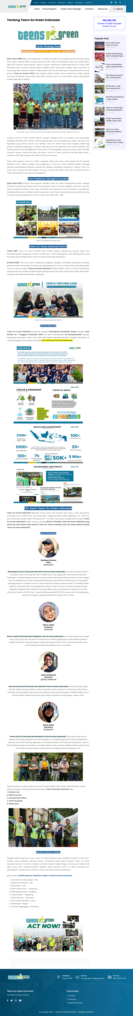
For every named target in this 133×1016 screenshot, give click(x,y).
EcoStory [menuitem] (89, 9)
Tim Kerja (71, 995)
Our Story (43, 3)
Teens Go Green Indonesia (65, 1012)
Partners (70, 3)
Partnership (78, 3)
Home (36, 3)
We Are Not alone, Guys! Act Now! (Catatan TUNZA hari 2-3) (114, 44)
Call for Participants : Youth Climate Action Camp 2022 (114, 65)
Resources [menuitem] (102, 9)
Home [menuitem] (37, 9)
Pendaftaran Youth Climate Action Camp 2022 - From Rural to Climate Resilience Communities (114, 141)
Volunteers (72, 999)
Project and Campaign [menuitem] (71, 9)
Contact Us (88, 3)
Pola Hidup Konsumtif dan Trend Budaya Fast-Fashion (114, 76)
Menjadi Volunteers (75, 1003)
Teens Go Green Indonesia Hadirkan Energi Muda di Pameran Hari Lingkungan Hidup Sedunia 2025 (113, 130)
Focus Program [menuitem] (49, 9)
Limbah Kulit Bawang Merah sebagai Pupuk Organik (114, 55)
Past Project (61, 3)
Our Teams (52, 3)
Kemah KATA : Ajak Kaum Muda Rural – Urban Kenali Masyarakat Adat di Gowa (114, 87)
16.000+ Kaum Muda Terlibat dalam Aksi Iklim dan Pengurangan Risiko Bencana (113, 119)
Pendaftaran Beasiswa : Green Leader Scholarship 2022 (115, 98)
